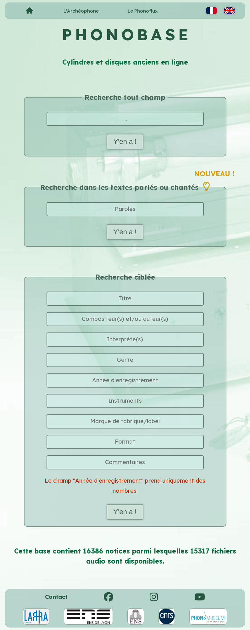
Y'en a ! (125, 141)
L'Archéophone (81, 11)
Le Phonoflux (143, 11)
